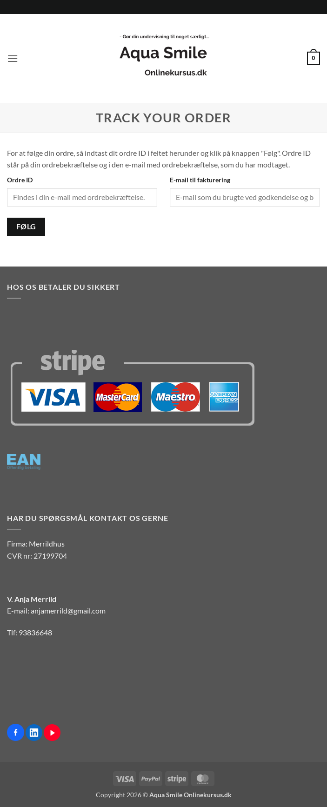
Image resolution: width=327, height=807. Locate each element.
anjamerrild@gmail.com (68, 610)
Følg (26, 226)
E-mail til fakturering (200, 180)
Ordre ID (20, 180)
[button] (12, 58)
